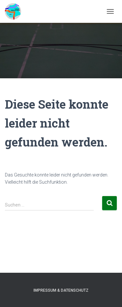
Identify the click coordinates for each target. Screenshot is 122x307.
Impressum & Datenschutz (61, 290)
